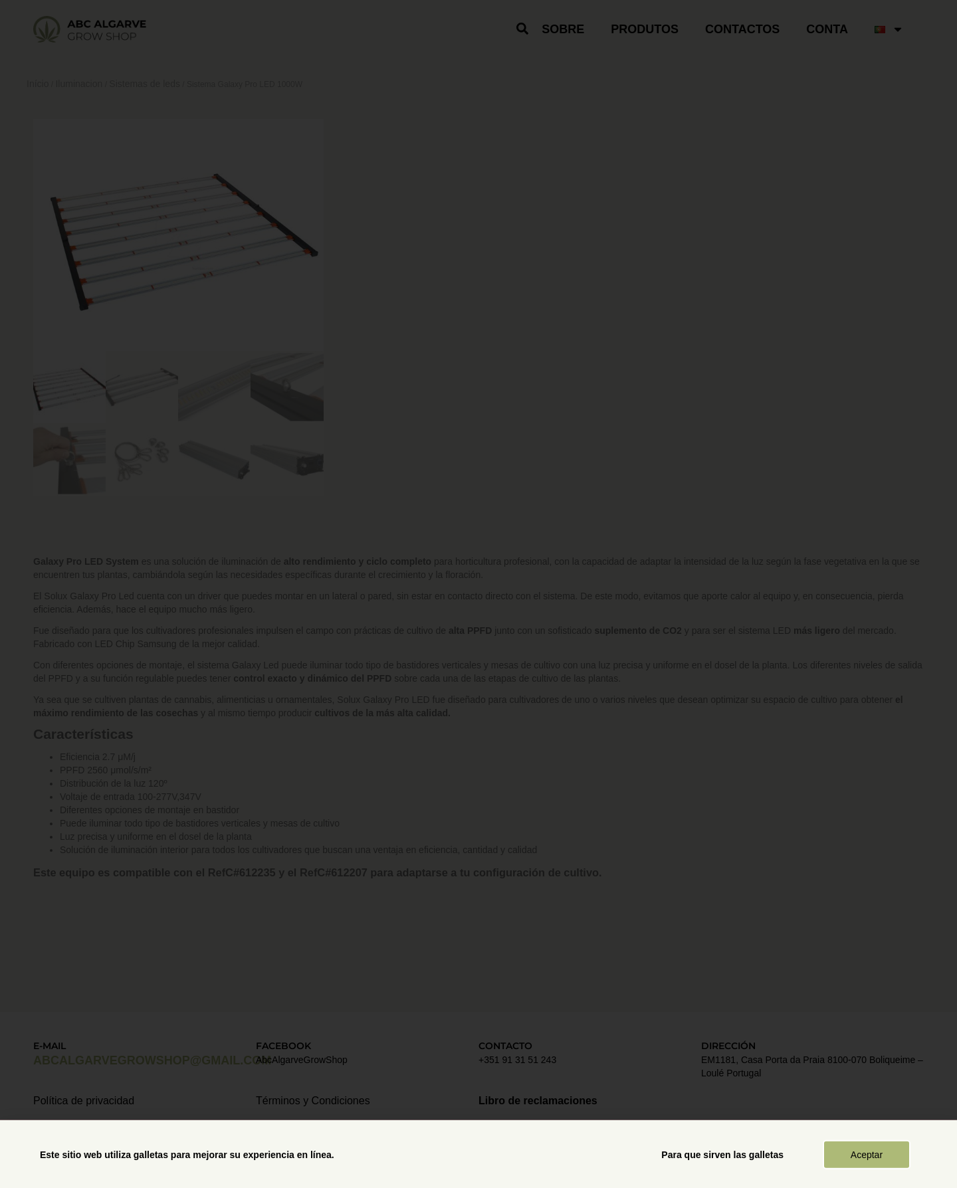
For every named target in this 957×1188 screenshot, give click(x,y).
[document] (478, 594)
